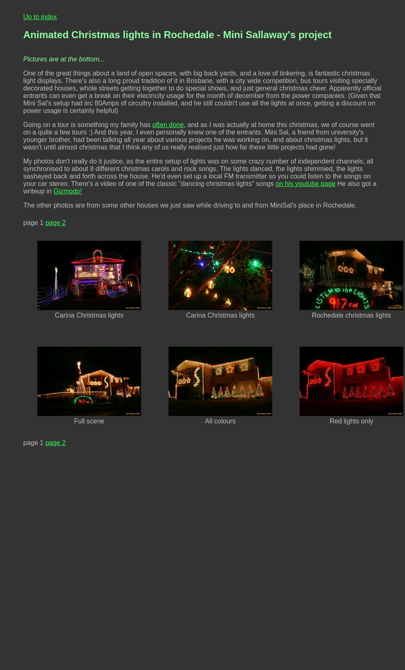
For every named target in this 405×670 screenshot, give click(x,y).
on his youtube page (305, 183)
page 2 (55, 222)
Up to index (40, 16)
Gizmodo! (68, 191)
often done (168, 124)
